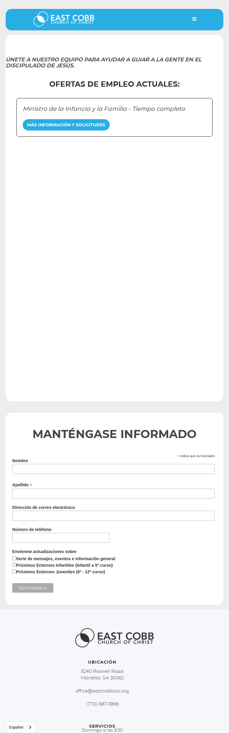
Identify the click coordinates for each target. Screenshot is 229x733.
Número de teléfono (31, 529)
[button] (194, 19)
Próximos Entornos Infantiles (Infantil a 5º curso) (64, 565)
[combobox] (20, 727)
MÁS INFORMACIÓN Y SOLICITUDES (66, 125)
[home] (61, 21)
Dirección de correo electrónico (43, 507)
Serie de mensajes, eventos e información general (65, 558)
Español (16, 727)
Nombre (20, 460)
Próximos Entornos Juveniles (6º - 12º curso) (60, 571)
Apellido (22, 485)
